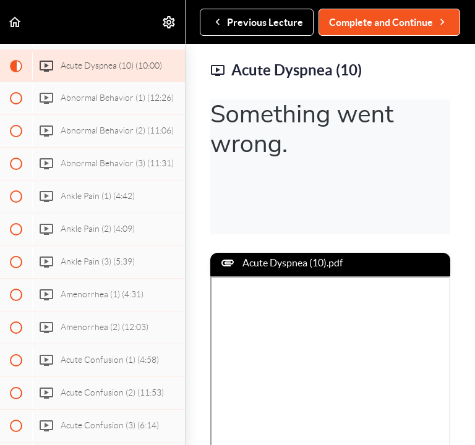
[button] (15, 22)
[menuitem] (169, 22)
